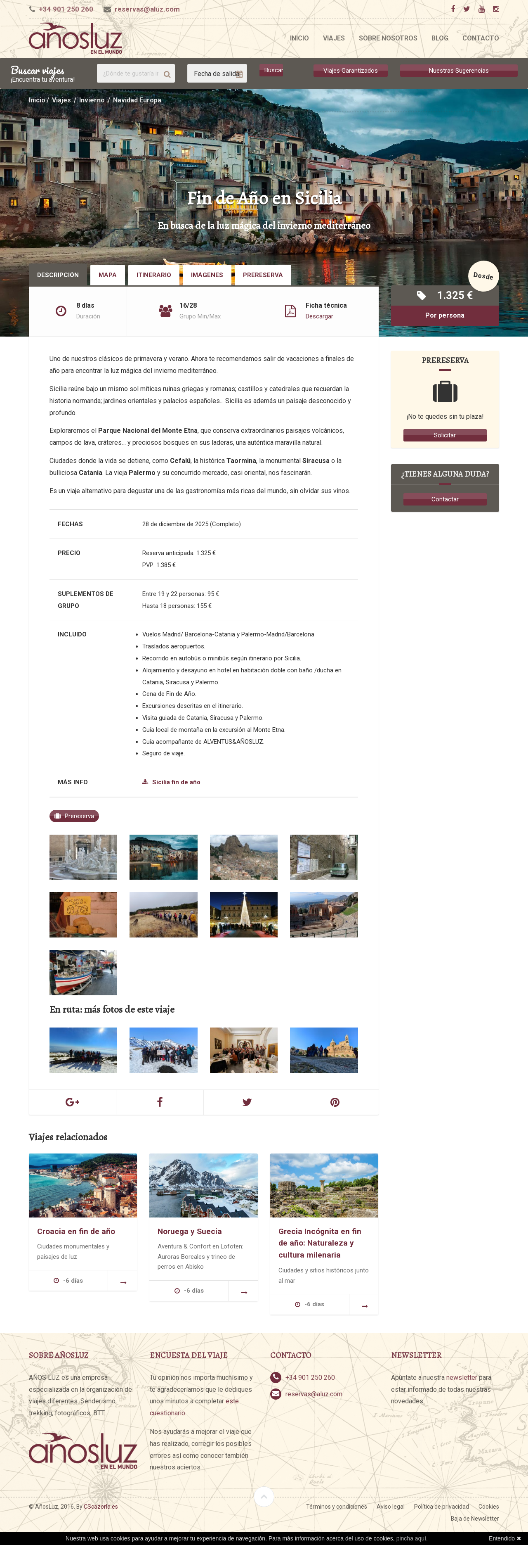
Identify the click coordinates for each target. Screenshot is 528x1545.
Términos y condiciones (336, 1506)
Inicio (299, 38)
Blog (439, 38)
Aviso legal (391, 1506)
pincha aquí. (412, 1538)
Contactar (445, 499)
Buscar (273, 70)
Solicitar (445, 435)
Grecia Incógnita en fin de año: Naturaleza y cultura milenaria (319, 1243)
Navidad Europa (137, 100)
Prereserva (263, 275)
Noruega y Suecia (190, 1231)
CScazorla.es (101, 1506)
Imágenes (207, 275)
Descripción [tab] (58, 275)
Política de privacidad (441, 1506)
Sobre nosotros (388, 38)
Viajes (334, 38)
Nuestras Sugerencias (459, 70)
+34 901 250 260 (66, 9)
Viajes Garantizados (350, 70)
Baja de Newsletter (475, 1518)
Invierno (92, 100)
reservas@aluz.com (147, 9)
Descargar (319, 316)
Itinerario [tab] (154, 275)
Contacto (480, 38)
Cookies (488, 1506)
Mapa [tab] (108, 275)
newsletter (461, 1377)
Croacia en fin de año (76, 1231)
